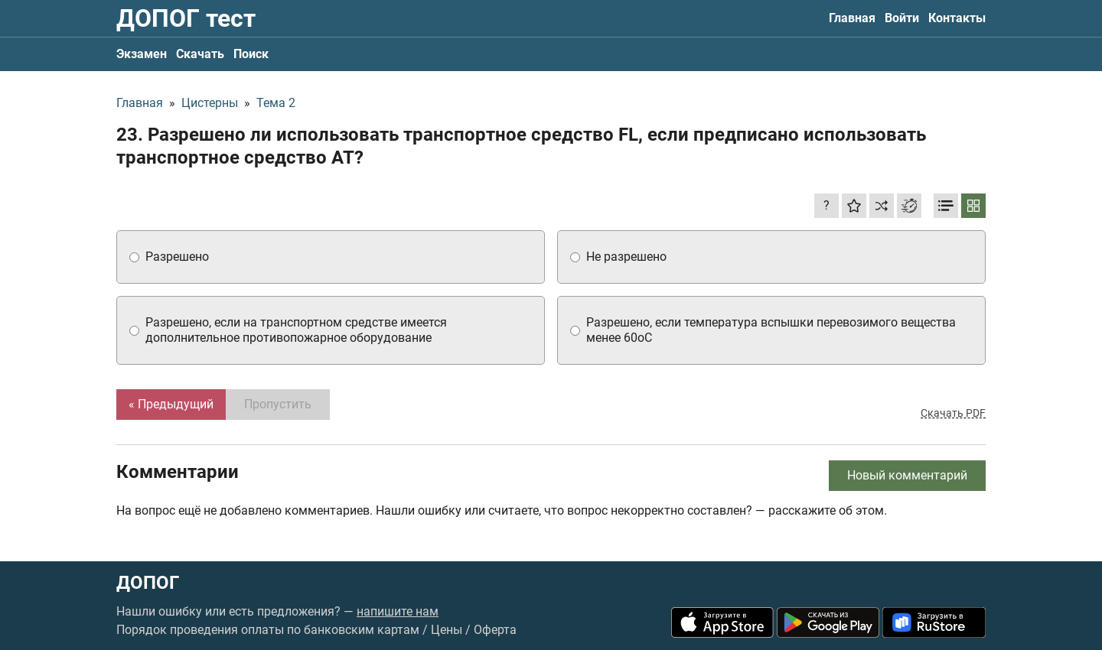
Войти (902, 18)
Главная (852, 18)
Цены (446, 629)
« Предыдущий (171, 404)
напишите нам (398, 611)
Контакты (957, 18)
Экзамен (141, 54)
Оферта (495, 629)
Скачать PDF (953, 413)
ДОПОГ (147, 583)
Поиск (251, 54)
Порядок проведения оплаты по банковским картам (267, 629)
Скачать (200, 54)
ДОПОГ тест (186, 18)
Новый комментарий (907, 475)
